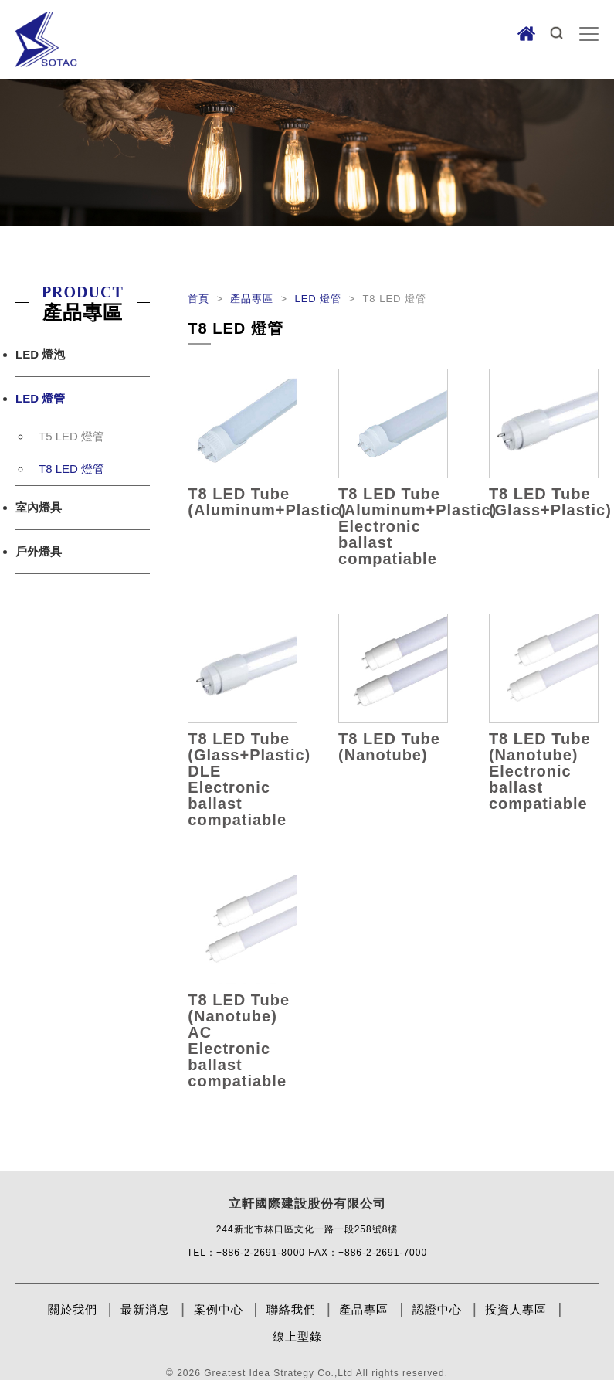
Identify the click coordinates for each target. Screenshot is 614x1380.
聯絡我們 (291, 1309)
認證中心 (437, 1309)
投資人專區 (516, 1309)
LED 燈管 (40, 398)
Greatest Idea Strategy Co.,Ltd (278, 1373)
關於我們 (72, 1309)
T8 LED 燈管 (71, 468)
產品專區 (253, 298)
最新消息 (145, 1309)
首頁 (200, 298)
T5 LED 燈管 (71, 436)
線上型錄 (297, 1336)
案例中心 (218, 1309)
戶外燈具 (38, 551)
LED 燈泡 (40, 354)
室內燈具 (38, 507)
